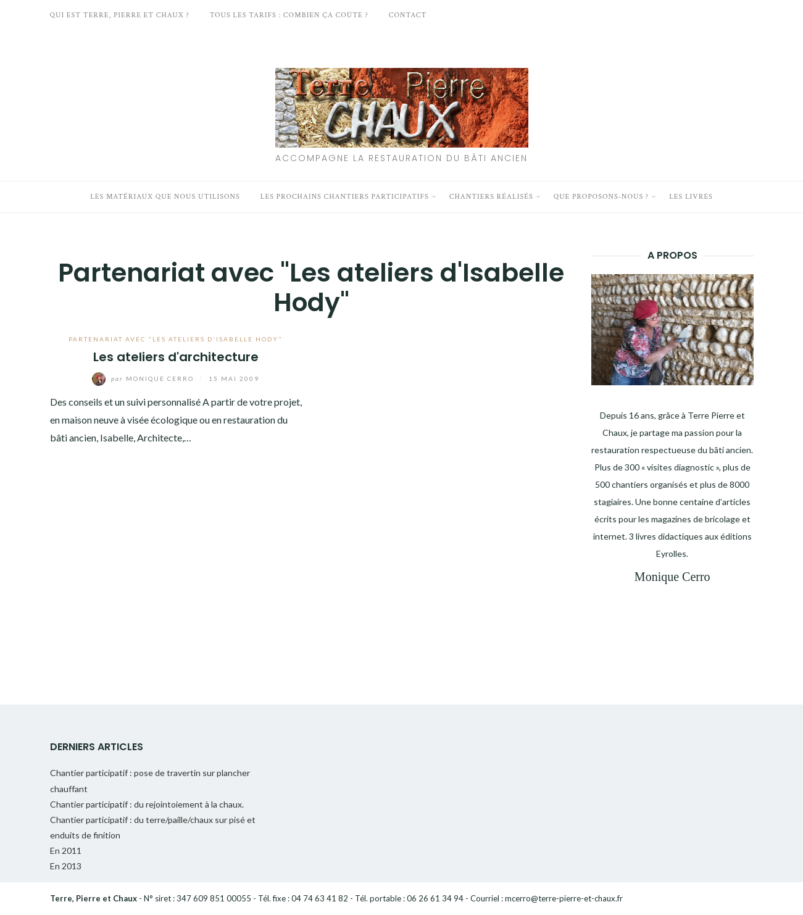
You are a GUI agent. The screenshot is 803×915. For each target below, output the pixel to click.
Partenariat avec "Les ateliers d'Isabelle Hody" (176, 339)
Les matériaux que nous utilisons (165, 196)
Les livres (691, 196)
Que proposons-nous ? (601, 196)
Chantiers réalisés (491, 196)
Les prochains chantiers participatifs (344, 196)
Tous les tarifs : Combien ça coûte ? (289, 15)
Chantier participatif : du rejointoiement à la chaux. (147, 804)
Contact (408, 15)
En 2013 (65, 866)
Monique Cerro (144, 378)
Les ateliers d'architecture (176, 357)
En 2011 (65, 850)
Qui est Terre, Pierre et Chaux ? (119, 15)
